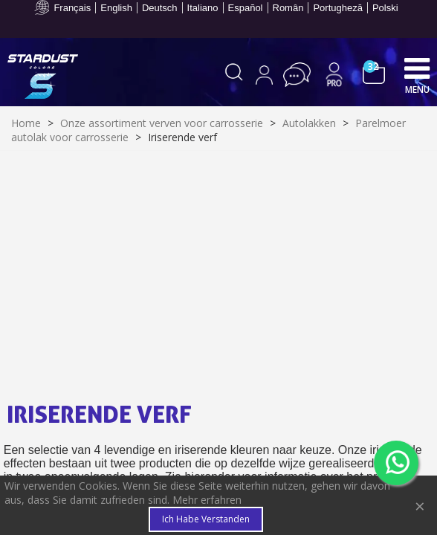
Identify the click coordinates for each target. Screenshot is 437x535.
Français (72, 7)
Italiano (202, 7)
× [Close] (420, 505)
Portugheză (338, 7)
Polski (385, 7)
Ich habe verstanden (206, 519)
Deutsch (160, 7)
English (116, 7)
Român (288, 7)
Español (245, 7)
